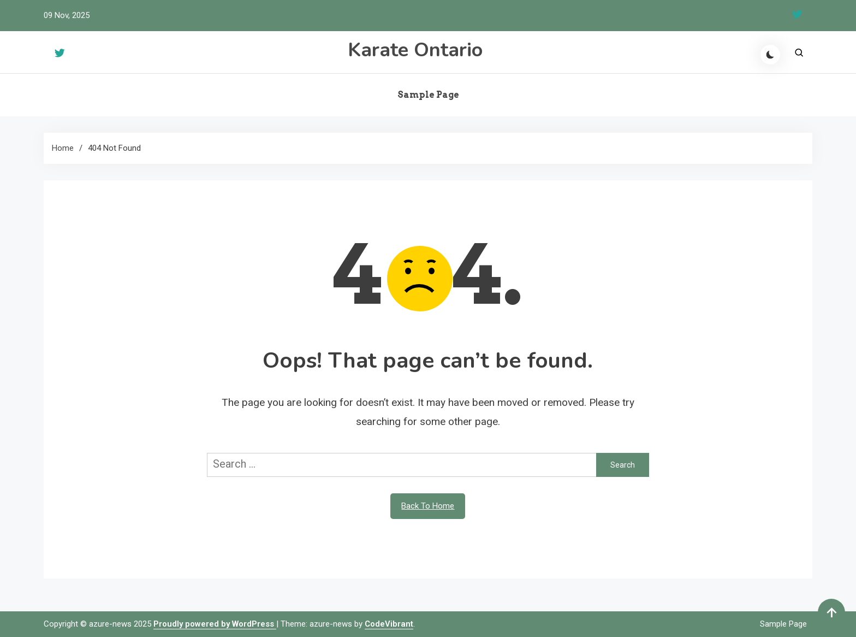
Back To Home (427, 506)
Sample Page (428, 95)
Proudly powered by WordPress (214, 624)
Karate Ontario (415, 50)
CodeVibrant (389, 624)
